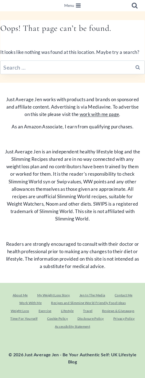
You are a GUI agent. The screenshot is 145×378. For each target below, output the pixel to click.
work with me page (99, 114)
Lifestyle (67, 311)
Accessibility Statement (72, 326)
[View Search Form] (134, 5)
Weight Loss (20, 311)
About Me (20, 295)
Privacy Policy (124, 318)
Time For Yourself (23, 318)
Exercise (45, 311)
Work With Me (30, 303)
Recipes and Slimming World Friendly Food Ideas (88, 303)
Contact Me (123, 295)
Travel (87, 311)
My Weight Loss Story (53, 295)
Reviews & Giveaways (118, 311)
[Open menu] (72, 5)
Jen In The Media (92, 295)
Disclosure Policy (90, 318)
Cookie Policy (57, 318)
